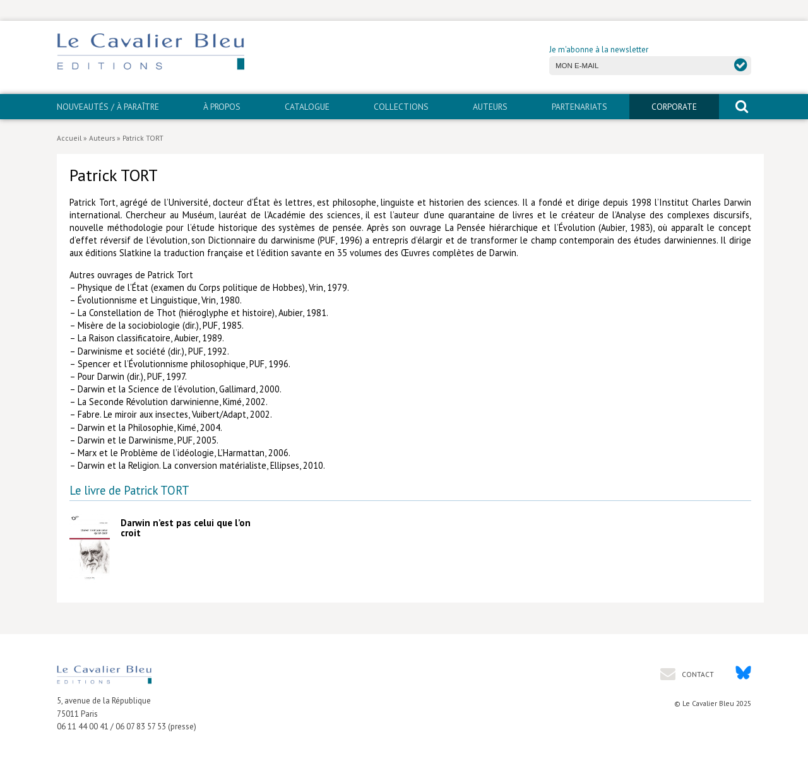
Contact (697, 674)
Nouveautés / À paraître (108, 106)
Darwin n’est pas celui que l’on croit (186, 528)
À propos (222, 106)
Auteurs (490, 106)
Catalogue (307, 106)
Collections (401, 106)
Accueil (69, 138)
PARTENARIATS (579, 106)
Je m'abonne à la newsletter (598, 49)
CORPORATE (674, 106)
